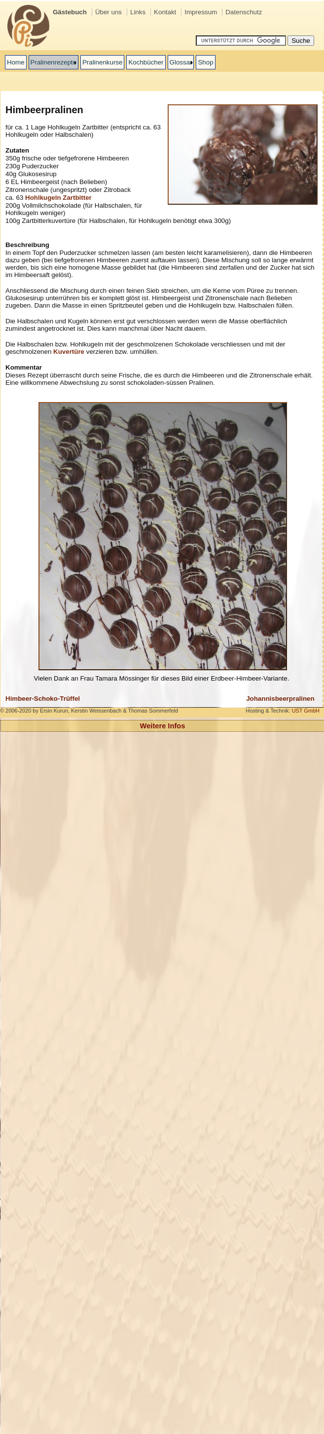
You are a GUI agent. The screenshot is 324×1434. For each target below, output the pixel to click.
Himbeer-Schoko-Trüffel (42, 698)
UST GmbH (306, 711)
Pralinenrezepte (53, 62)
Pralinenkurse (102, 62)
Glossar (181, 62)
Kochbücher (145, 62)
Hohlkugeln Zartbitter (58, 197)
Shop (205, 62)
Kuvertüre (68, 351)
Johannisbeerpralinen (280, 698)
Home (16, 62)
